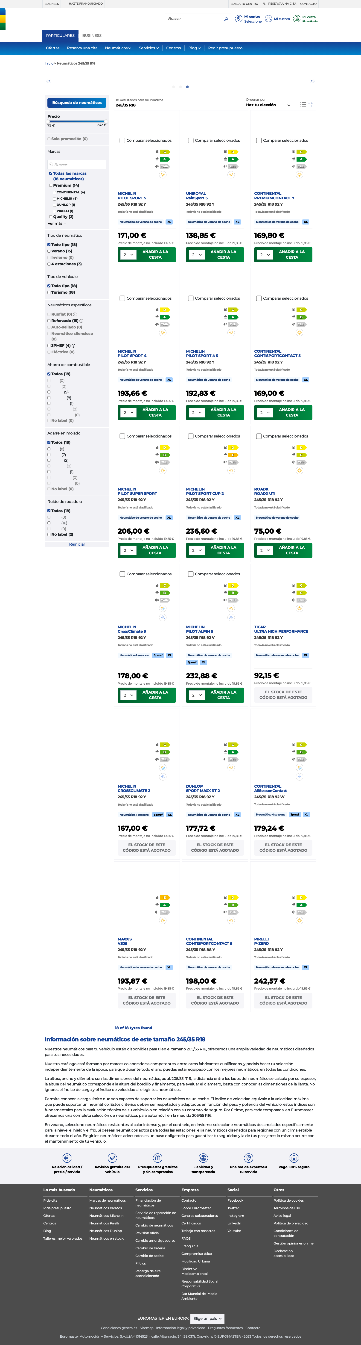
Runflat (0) (61, 314)
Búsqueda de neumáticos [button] (77, 103)
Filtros (140, 1263)
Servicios (147, 48)
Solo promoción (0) (69, 139)
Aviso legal (282, 1216)
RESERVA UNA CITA (279, 3)
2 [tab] (180, 87)
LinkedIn (234, 1223)
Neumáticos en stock (106, 1238)
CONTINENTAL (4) (71, 192)
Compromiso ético (196, 1254)
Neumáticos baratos (105, 1208)
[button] (75, 314)
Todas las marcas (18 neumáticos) (70, 176)
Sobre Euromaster (196, 1208)
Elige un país (205, 1318)
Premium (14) (66, 185)
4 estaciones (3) (66, 264)
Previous (48, 81)
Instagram (235, 1216)
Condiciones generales (119, 1328)
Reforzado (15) (65, 321)
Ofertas (52, 48)
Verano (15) (61, 251)
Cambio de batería (150, 1248)
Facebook (235, 1200)
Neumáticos (116, 48)
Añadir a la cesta (155, 255)
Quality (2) (63, 217)
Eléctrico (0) (63, 352)
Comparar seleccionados (149, 140)
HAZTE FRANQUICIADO (83, 3)
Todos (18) (60, 374)
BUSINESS (51, 4)
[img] (165, 174)
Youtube (234, 1231)
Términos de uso (287, 1208)
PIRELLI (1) (65, 211)
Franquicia (189, 1246)
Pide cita (50, 1200)
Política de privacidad (291, 1223)
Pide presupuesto (57, 1208)
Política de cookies (289, 1200)
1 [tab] (173, 87)
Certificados (191, 1223)
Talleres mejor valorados (62, 1238)
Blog (192, 48)
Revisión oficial (147, 1233)
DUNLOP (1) (66, 205)
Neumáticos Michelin (106, 1216)
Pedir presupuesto (225, 48)
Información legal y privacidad (180, 1328)
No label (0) (62, 420)
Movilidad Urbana (195, 1261)
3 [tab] (187, 87)
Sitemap (146, 1328)
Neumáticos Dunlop (105, 1231)
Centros (173, 48)
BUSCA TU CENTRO (244, 4)
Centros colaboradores (199, 1216)
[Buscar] (193, 19)
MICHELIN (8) (67, 198)
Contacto (188, 1200)
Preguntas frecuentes (225, 1328)
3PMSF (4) (61, 345)
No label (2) (62, 534)
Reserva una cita (82, 48)
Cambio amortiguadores (155, 1241)
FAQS (186, 1238)
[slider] (48, 121)
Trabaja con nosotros (198, 1231)
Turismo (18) (63, 292)
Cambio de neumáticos (154, 1225)
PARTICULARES (60, 36)
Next (313, 81)
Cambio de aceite (149, 1256)
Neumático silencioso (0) (72, 336)
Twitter (233, 1208)
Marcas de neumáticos (107, 1200)
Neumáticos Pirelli (104, 1223)
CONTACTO (308, 4)
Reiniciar (77, 544)
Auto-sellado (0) (66, 327)
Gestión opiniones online (293, 1243)
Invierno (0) (62, 257)
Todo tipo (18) (64, 244)
